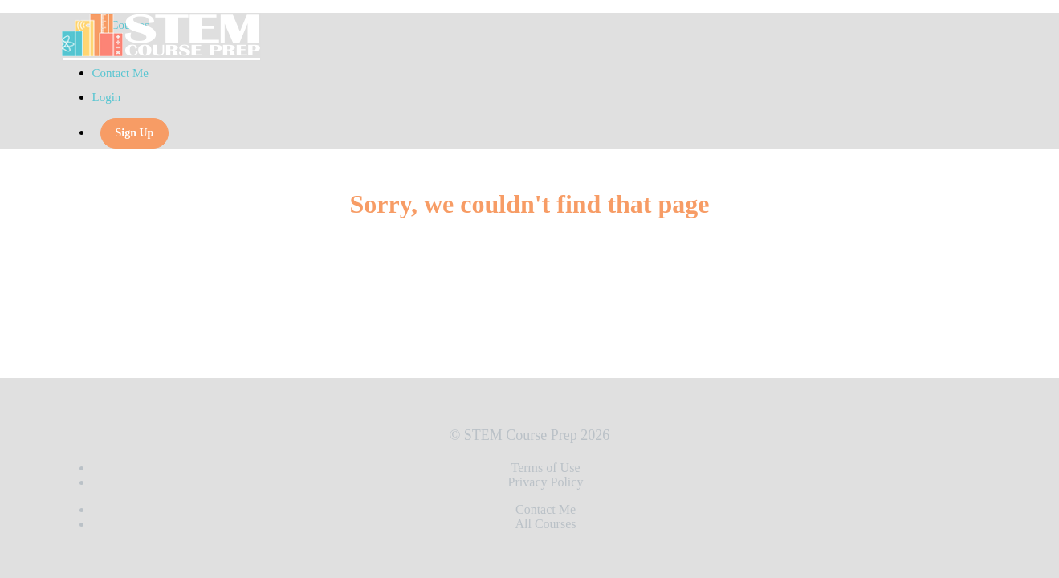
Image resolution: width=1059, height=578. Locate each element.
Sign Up (135, 133)
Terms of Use (545, 467)
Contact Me (120, 73)
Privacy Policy (546, 482)
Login (106, 97)
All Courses (545, 524)
